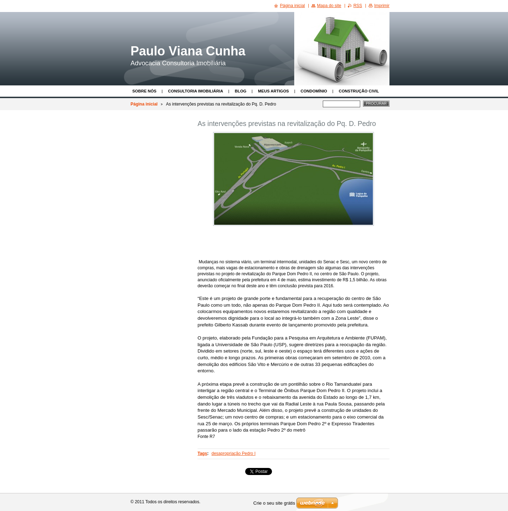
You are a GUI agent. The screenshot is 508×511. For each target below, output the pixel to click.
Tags (202, 453)
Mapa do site (329, 5)
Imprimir (381, 5)
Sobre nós (144, 91)
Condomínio (314, 91)
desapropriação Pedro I (233, 453)
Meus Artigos (273, 91)
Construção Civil (359, 91)
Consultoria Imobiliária (195, 91)
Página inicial (144, 104)
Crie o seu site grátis (274, 503)
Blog (240, 91)
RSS (357, 5)
